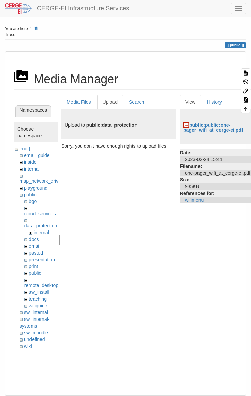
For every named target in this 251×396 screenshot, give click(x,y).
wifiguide (38, 305)
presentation (42, 259)
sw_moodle (36, 332)
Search (136, 102)
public (30, 194)
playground (35, 188)
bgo (33, 201)
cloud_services (40, 213)
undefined (34, 339)
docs (34, 239)
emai (34, 246)
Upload (110, 102)
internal (32, 169)
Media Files (79, 102)
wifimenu (194, 200)
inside (30, 162)
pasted (36, 253)
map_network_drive (40, 181)
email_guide (37, 155)
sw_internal (36, 312)
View (190, 102)
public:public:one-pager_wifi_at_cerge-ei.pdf (213, 127)
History (214, 102)
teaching (38, 299)
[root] (24, 148)
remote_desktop (41, 285)
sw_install (39, 292)
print (33, 266)
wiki (28, 346)
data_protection (40, 225)
